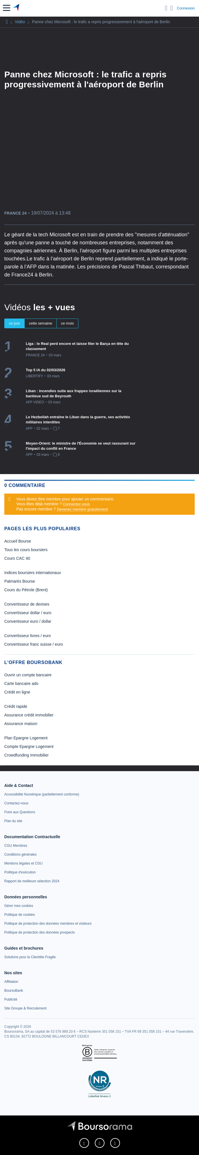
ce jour (14, 323)
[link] (41, 794)
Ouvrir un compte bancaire (28, 675)
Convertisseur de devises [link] (26, 604)
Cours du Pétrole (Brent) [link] (26, 590)
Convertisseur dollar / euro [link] (27, 612)
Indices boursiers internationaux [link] (32, 572)
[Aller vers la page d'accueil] (16, 8)
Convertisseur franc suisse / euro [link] (33, 644)
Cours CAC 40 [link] (17, 558)
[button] (6, 7)
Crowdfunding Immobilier (26, 755)
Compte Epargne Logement (29, 746)
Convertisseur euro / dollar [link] (27, 621)
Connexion (186, 8)
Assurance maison (20, 723)
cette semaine (40, 323)
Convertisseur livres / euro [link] (27, 635)
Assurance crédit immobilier (29, 715)
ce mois (67, 323)
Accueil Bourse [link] (17, 541)
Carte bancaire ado (21, 683)
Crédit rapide (15, 706)
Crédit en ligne (17, 692)
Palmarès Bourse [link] (19, 581)
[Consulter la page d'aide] (171, 8)
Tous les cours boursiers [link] (26, 549)
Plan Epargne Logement (26, 738)
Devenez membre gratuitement (82, 509)
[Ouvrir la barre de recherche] (166, 8)
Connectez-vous (76, 504)
